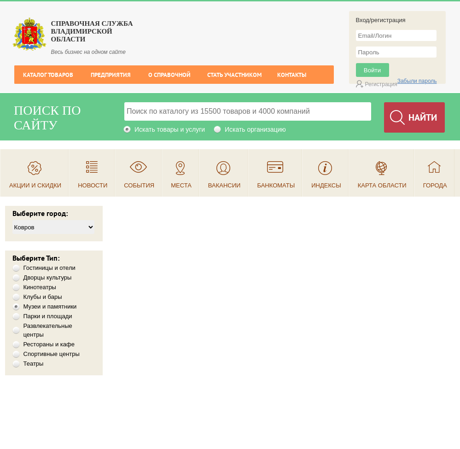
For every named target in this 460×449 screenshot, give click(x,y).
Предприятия (111, 75)
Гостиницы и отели (49, 267)
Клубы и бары (42, 296)
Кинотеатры (39, 287)
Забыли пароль (417, 81)
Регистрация (381, 84)
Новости (92, 185)
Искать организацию (255, 129)
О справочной (169, 75)
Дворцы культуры (47, 277)
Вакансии (224, 185)
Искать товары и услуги (169, 129)
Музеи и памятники (50, 306)
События (139, 185)
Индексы (326, 185)
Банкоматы (276, 185)
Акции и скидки (35, 185)
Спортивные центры (51, 353)
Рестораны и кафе (49, 344)
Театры (33, 363)
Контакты (291, 75)
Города (435, 185)
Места (181, 185)
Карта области (382, 185)
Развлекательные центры (47, 330)
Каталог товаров (48, 75)
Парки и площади (47, 316)
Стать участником (234, 75)
